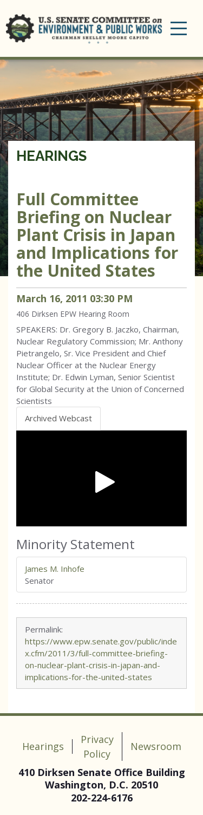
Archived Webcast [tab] (58, 418)
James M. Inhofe (54, 568)
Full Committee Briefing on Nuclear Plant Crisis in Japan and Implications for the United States (97, 235)
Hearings (51, 156)
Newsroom (155, 746)
